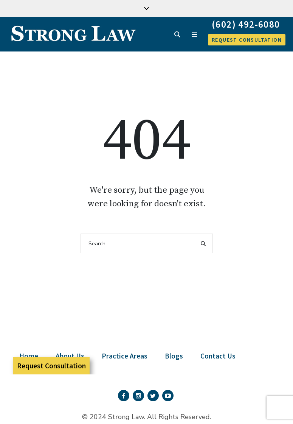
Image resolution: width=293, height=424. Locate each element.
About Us (70, 355)
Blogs (174, 355)
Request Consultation (51, 365)
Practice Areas (124, 355)
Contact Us (218, 355)
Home (28, 355)
